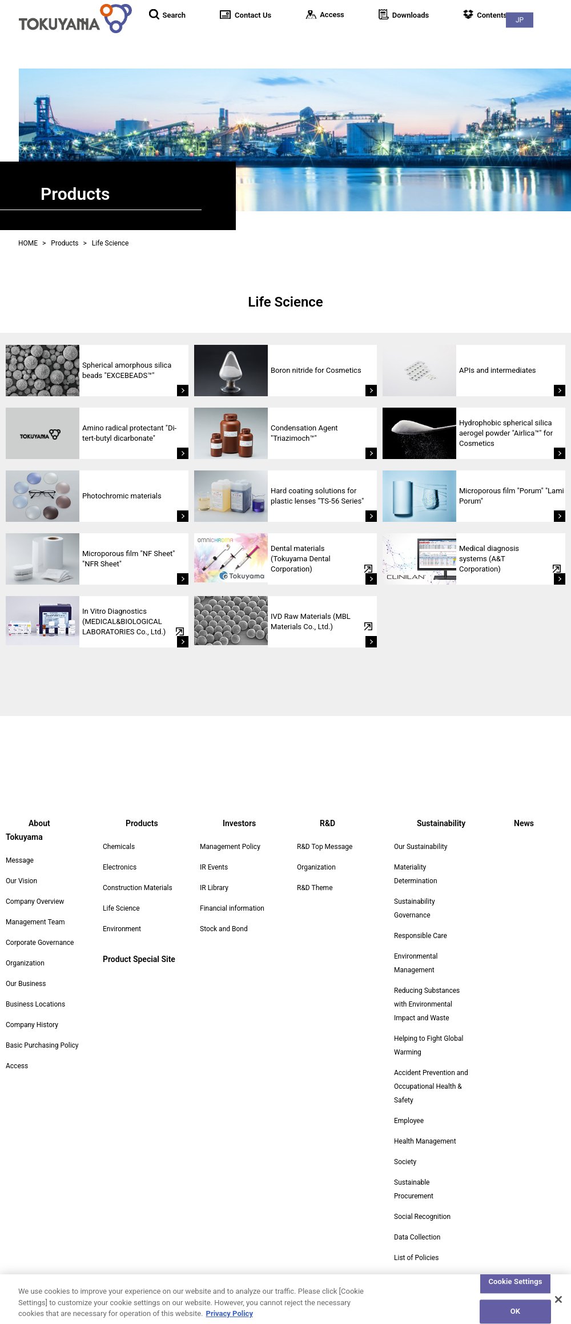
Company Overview (35, 888)
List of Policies (416, 1258)
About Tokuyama (242, 39)
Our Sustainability (420, 847)
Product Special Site (139, 959)
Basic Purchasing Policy (42, 1032)
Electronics (119, 867)
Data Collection (417, 1237)
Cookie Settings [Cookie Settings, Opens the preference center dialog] (515, 1287)
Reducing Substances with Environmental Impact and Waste (427, 1004)
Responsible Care (420, 936)
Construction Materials (137, 888)
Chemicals (119, 847)
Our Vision (21, 867)
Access (17, 1052)
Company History (32, 1011)
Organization (25, 949)
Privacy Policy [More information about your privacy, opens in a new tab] (229, 1318)
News (548, 39)
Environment (122, 929)
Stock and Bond (224, 929)
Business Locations (35, 991)
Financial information (232, 908)
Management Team (35, 908)
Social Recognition (422, 1217)
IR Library (214, 888)
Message (20, 847)
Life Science (121, 908)
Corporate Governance (40, 929)
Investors (377, 39)
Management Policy (230, 847)
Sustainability (486, 39)
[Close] (558, 1304)
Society (405, 1162)
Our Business (26, 970)
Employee (409, 1121)
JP (547, 11)
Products (317, 39)
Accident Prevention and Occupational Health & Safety (431, 1086)
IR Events (214, 867)
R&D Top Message (324, 847)
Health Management (425, 1141)
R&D (427, 39)
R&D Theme (315, 888)
